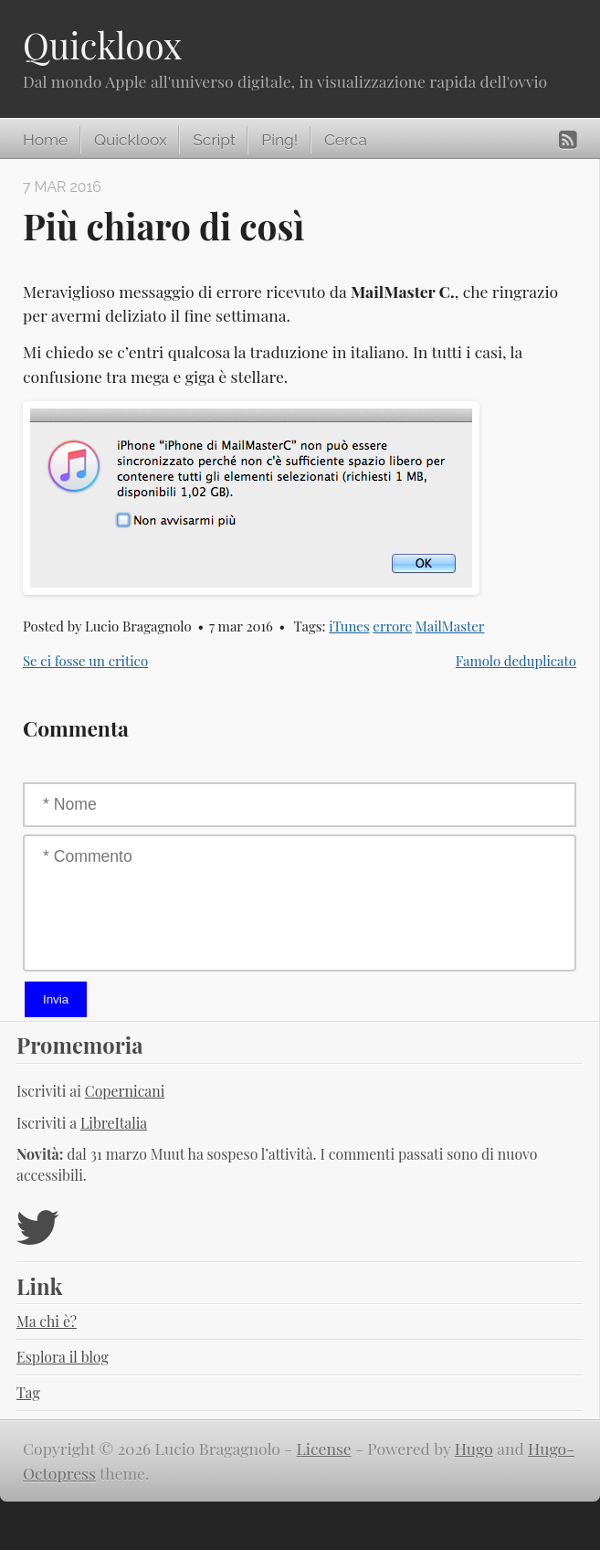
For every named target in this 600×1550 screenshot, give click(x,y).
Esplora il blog (62, 1356)
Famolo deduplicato (516, 661)
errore (392, 626)
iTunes (349, 626)
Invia (55, 999)
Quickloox (102, 45)
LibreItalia (113, 1122)
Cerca (345, 140)
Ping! (279, 140)
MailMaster (450, 626)
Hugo (474, 1448)
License (324, 1448)
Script (214, 140)
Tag (28, 1392)
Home (45, 140)
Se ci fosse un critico (85, 661)
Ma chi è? (46, 1321)
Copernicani (125, 1090)
